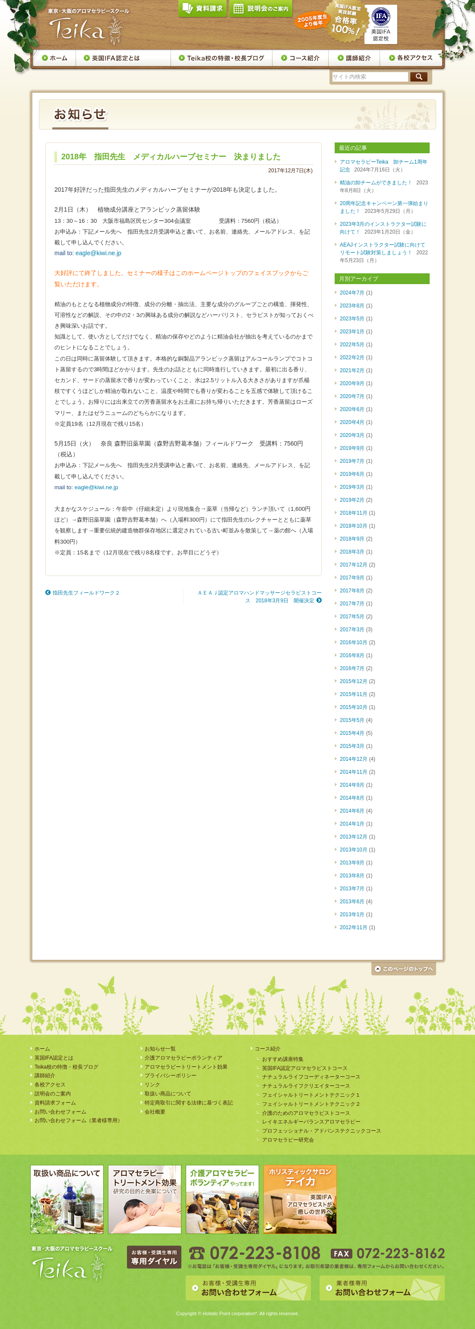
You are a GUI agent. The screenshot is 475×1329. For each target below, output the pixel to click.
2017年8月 (352, 591)
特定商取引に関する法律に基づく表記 (189, 1103)
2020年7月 (352, 396)
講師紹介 (354, 57)
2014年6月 (352, 811)
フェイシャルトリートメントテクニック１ (311, 1095)
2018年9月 (352, 539)
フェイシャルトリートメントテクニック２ (311, 1104)
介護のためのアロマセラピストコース (306, 1113)
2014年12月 (353, 759)
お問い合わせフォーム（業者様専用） (79, 1120)
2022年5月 (352, 345)
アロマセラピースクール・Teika (89, 27)
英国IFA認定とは (123, 57)
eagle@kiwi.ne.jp (98, 253)
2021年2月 (352, 370)
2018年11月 (353, 513)
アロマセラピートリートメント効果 (186, 1067)
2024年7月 (352, 293)
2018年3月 (352, 552)
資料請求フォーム (55, 1103)
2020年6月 (352, 409)
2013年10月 (353, 850)
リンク (152, 1085)
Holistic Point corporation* (230, 1313)
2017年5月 (352, 617)
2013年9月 (352, 863)
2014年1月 (352, 824)
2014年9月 (352, 785)
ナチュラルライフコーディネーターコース (311, 1077)
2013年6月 (352, 902)
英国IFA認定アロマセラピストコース (305, 1068)
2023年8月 (352, 306)
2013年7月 (352, 889)
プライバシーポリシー (170, 1076)
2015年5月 (352, 720)
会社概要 (155, 1112)
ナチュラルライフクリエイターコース (306, 1086)
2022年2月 (352, 357)
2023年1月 (352, 332)
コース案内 (300, 57)
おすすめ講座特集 (283, 1059)
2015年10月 (353, 707)
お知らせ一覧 (160, 1049)
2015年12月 (353, 681)
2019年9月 (352, 448)
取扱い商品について (168, 1094)
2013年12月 (353, 837)
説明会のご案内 (261, 10)
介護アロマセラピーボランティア (183, 1058)
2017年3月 (352, 630)
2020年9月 (352, 383)
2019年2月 (352, 500)
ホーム (54, 57)
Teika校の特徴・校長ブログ (221, 57)
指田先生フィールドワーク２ (86, 593)
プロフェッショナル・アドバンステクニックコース (321, 1131)
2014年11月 (353, 772)
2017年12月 (353, 565)
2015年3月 (352, 746)
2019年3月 (352, 487)
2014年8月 (352, 798)
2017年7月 (352, 604)
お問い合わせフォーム (60, 1112)
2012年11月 (353, 927)
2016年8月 (352, 655)
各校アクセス (411, 57)
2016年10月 (353, 642)
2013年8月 (352, 876)
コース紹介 (268, 1049)
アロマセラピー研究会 (288, 1140)
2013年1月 (352, 914)
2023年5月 (352, 319)
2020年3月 (352, 435)
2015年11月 (353, 694)
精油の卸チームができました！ (376, 183)
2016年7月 (352, 668)
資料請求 (202, 10)
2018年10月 (353, 526)
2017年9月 (352, 578)
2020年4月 (352, 422)
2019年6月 (352, 474)
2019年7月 (352, 461)
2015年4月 (352, 733)
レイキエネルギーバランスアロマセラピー (311, 1122)
